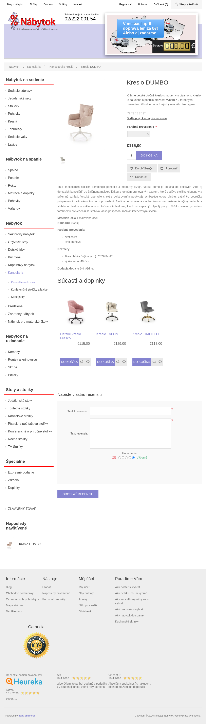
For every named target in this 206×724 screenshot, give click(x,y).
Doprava (48, 4)
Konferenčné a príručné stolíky (30, 431)
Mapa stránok (14, 605)
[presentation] (130, 470)
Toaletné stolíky (19, 408)
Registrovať (125, 4)
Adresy (83, 599)
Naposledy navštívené (56, 593)
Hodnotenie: (129, 453)
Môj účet (84, 587)
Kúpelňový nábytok (21, 265)
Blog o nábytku (15, 4)
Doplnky (14, 487)
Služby (33, 4)
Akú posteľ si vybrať (127, 587)
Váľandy (14, 208)
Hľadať (46, 587)
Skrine (12, 367)
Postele (13, 178)
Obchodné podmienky (20, 593)
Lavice (12, 144)
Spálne (13, 170)
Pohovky (14, 113)
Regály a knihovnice (22, 359)
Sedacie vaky (17, 136)
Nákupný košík (88, 605)
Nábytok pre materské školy (28, 321)
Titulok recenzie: (78, 411)
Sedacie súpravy (20, 90)
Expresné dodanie (21, 472)
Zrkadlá (13, 480)
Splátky (63, 4)
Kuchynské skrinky (127, 621)
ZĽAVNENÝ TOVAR (22, 508)
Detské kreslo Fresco (70, 336)
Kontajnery (18, 296)
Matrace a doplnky (21, 193)
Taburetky (15, 129)
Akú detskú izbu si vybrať (131, 593)
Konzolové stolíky (20, 416)
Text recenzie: (79, 433)
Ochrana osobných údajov (22, 599)
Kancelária (15, 272)
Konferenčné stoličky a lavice (29, 289)
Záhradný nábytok (21, 314)
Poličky (13, 375)
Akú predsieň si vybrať (129, 609)
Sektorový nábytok (21, 234)
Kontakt (78, 4)
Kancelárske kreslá (23, 282)
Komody (14, 352)
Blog (9, 587)
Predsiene (15, 306)
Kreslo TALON (107, 334)
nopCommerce (26, 715)
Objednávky (86, 593)
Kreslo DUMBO (30, 544)
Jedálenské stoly (20, 400)
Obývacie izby (18, 242)
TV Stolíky (15, 446)
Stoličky (13, 106)
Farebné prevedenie (141, 126)
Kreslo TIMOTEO (145, 334)
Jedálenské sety (19, 98)
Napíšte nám (14, 611)
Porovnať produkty (54, 599)
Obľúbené (85, 611)
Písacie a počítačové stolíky (28, 423)
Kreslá (12, 121)
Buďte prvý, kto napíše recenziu (147, 118)
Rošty (12, 185)
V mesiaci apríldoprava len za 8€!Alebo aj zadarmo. (140, 28)
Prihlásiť (142, 4)
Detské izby (16, 249)
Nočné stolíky (17, 439)
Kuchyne (14, 257)
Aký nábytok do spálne (129, 615)
